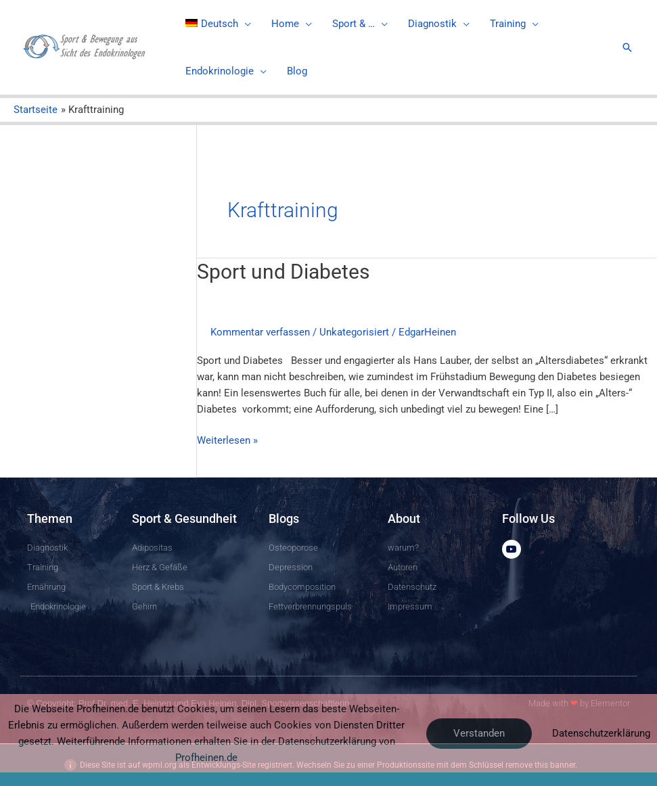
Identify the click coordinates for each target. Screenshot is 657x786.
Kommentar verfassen (260, 332)
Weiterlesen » (227, 439)
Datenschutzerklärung (601, 733)
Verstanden (479, 733)
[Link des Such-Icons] (627, 47)
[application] (244, 23)
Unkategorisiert (354, 332)
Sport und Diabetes (283, 271)
